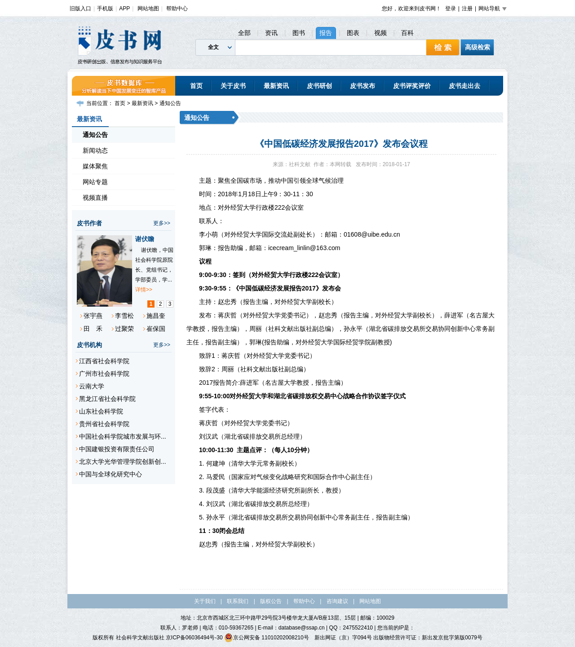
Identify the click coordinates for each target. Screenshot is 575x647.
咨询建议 (337, 601)
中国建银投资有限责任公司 (117, 449)
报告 (325, 32)
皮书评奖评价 (412, 85)
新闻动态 (95, 150)
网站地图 (148, 8)
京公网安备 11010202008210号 (266, 637)
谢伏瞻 (144, 238)
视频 (380, 32)
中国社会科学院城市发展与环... (122, 436)
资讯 (271, 32)
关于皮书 (233, 85)
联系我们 (237, 601)
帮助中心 (177, 8)
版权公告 (271, 601)
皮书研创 (319, 85)
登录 (450, 8)
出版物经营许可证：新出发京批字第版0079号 (427, 637)
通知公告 (170, 103)
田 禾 (93, 328)
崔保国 (155, 328)
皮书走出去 (464, 85)
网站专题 (95, 181)
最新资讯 (276, 85)
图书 (298, 32)
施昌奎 (155, 315)
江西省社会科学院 (104, 361)
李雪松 (124, 315)
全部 (244, 32)
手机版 (105, 8)
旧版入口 (80, 8)
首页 (196, 85)
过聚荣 (124, 328)
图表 (353, 32)
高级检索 (477, 47)
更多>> (161, 223)
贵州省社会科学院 (104, 423)
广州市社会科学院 (104, 373)
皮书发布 (362, 85)
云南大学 (91, 386)
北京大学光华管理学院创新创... (122, 461)
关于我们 (205, 601)
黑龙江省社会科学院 (107, 398)
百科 (407, 32)
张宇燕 (93, 315)
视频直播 (95, 197)
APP (124, 8)
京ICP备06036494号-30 (194, 637)
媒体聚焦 (95, 166)
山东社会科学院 (101, 411)
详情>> (143, 289)
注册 (467, 8)
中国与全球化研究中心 (110, 474)
